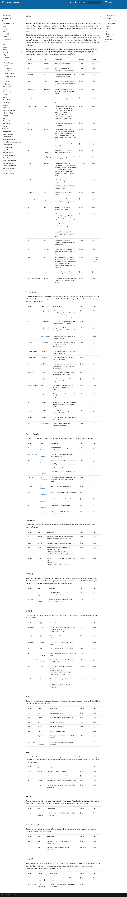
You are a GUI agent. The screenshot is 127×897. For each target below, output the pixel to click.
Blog (82, 7)
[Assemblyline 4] (3, 2)
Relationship (47, 201)
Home (3, 7)
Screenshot (41, 744)
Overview (10, 7)
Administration (40, 7)
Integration (50, 7)
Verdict (46, 257)
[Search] (89, 2)
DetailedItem (43, 450)
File (45, 123)
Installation (30, 7)
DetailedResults (45, 336)
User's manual (20, 7)
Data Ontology (74, 7)
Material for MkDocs (13, 895)
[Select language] (76, 2)
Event (47, 272)
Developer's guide (62, 7)
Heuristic (46, 144)
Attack (45, 81)
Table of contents (110, 15)
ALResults (46, 68)
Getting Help (90, 7)
